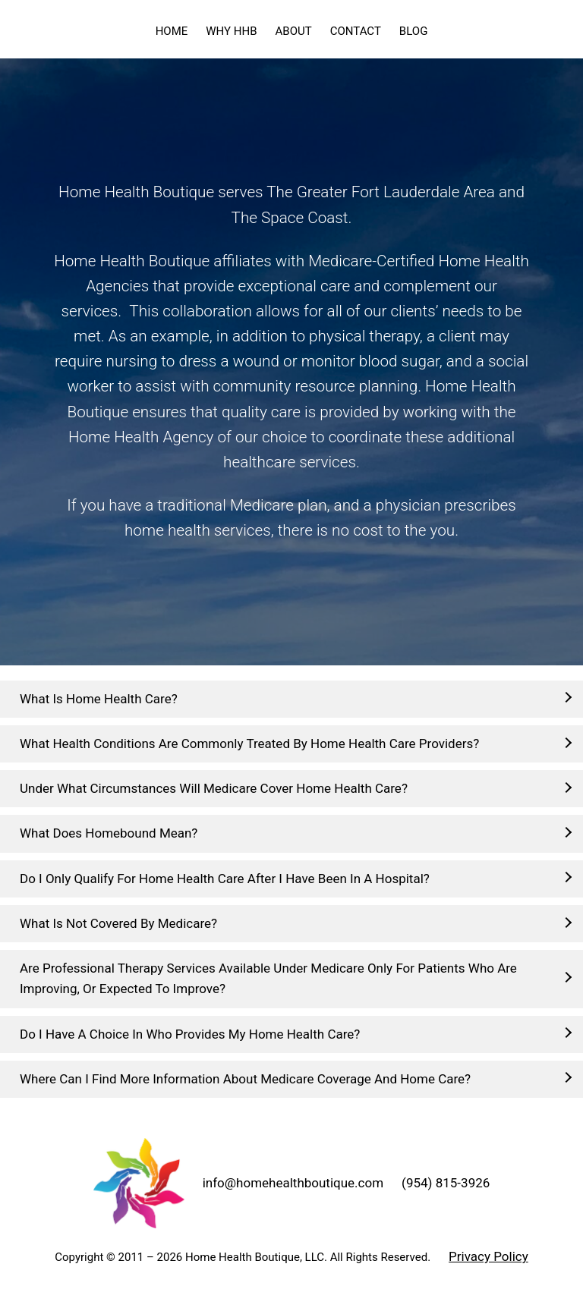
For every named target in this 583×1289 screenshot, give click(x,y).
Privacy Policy (488, 1256)
